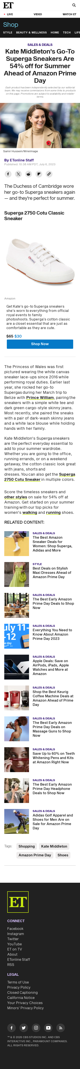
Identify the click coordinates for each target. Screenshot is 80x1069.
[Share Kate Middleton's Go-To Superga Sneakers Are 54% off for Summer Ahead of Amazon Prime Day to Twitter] (18, 174)
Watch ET (69, 14)
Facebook (15, 928)
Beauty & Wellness (31, 33)
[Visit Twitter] (23, 1029)
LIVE (10, 14)
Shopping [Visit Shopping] (27, 846)
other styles (15, 497)
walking (29, 513)
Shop (10, 25)
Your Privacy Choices (25, 1003)
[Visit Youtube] (48, 1029)
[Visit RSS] (60, 1029)
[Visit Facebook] (11, 1029)
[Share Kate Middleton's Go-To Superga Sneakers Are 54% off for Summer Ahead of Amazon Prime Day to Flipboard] (39, 174)
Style (7, 33)
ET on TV (14, 949)
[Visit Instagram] (36, 1029)
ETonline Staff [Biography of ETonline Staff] (22, 160)
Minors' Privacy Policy (25, 1008)
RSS (10, 964)
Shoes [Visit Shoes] (63, 855)
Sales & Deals (40, 44)
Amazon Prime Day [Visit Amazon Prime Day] (35, 855)
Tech (67, 33)
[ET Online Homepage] (9, 5)
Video (38, 14)
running (53, 513)
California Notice (21, 997)
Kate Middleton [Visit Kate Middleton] (54, 846)
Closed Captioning (22, 992)
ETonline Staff (18, 959)
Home (55, 33)
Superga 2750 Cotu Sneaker (39, 477)
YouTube (14, 944)
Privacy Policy (19, 987)
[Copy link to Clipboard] (49, 174)
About (12, 954)
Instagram (15, 934)
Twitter (13, 939)
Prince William (40, 398)
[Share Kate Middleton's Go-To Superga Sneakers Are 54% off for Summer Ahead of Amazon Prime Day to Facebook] (8, 174)
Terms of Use (18, 982)
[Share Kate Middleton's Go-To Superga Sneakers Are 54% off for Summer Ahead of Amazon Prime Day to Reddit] (28, 174)
